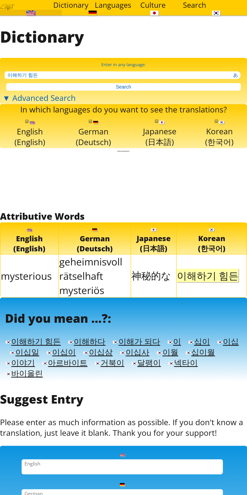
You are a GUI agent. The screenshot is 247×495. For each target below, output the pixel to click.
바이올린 (64, 391)
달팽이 (192, 380)
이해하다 (91, 356)
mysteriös (81, 302)
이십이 (89, 368)
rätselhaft (81, 287)
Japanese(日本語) (159, 143)
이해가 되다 (144, 356)
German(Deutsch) (93, 143)
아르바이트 (106, 380)
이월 (201, 368)
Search (194, 5)
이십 (17, 368)
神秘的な (151, 287)
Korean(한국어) (219, 143)
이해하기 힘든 (35, 356)
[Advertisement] (124, 192)
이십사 (166, 368)
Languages (113, 5)
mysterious (26, 287)
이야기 (59, 380)
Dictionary (70, 5)
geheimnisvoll (90, 273)
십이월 (21, 380)
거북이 (153, 380)
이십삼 (128, 368)
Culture (153, 5)
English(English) (30, 143)
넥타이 (21, 391)
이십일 (51, 368)
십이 (209, 356)
